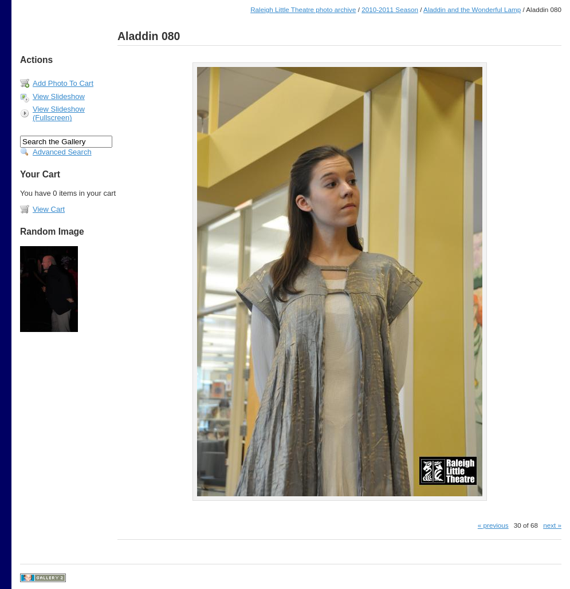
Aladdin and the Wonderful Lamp (472, 9)
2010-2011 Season (389, 9)
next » (552, 525)
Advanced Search (62, 152)
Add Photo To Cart (63, 83)
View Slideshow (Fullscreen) (59, 113)
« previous (493, 525)
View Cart (49, 209)
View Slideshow (59, 96)
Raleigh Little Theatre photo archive (303, 9)
